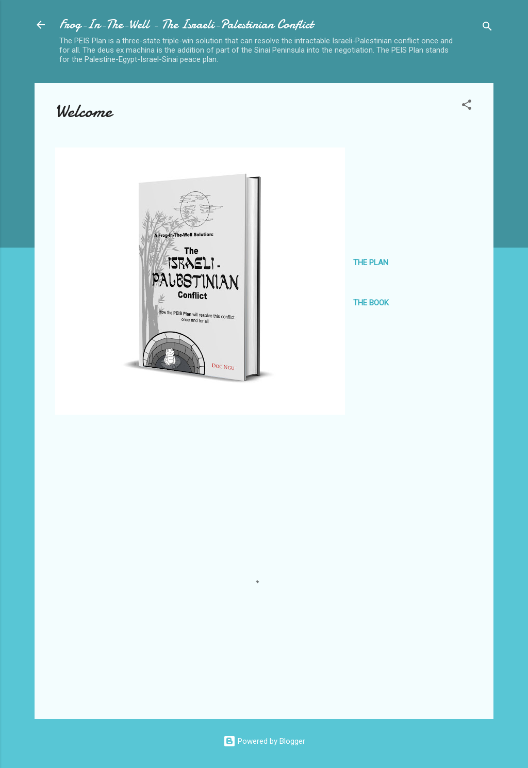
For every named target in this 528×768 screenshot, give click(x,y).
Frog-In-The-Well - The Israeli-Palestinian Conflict (186, 24)
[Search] (487, 28)
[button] (466, 107)
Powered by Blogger (264, 741)
